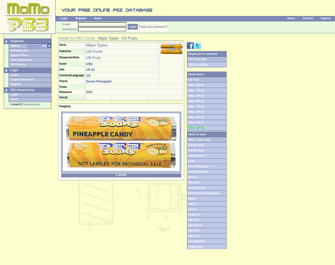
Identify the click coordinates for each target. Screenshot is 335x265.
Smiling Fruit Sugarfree (203, 193)
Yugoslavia (195, 246)
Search (15, 45)
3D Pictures (18, 64)
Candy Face (196, 150)
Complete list (19, 50)
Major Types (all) (199, 139)
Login (64, 18)
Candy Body (196, 145)
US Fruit (193, 220)
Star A (192, 203)
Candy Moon (196, 155)
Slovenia (194, 182)
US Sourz (194, 236)
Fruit (191, 161)
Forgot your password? (153, 26)
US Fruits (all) (197, 59)
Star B (192, 209)
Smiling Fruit (196, 187)
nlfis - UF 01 (196, 85)
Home (291, 18)
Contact (308, 18)
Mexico (193, 177)
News (97, 18)
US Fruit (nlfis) (198, 64)
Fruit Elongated (198, 166)
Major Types (108, 38)
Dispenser (17, 41)
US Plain (194, 230)
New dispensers (21, 59)
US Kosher (195, 225)
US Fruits (129, 38)
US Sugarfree (197, 241)
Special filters (19, 55)
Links (14, 94)
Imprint (325, 18)
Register (81, 18)
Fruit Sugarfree (198, 171)
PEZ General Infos (22, 90)
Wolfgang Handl (32, 104)
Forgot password (21, 79)
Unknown (194, 214)
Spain (192, 198)
